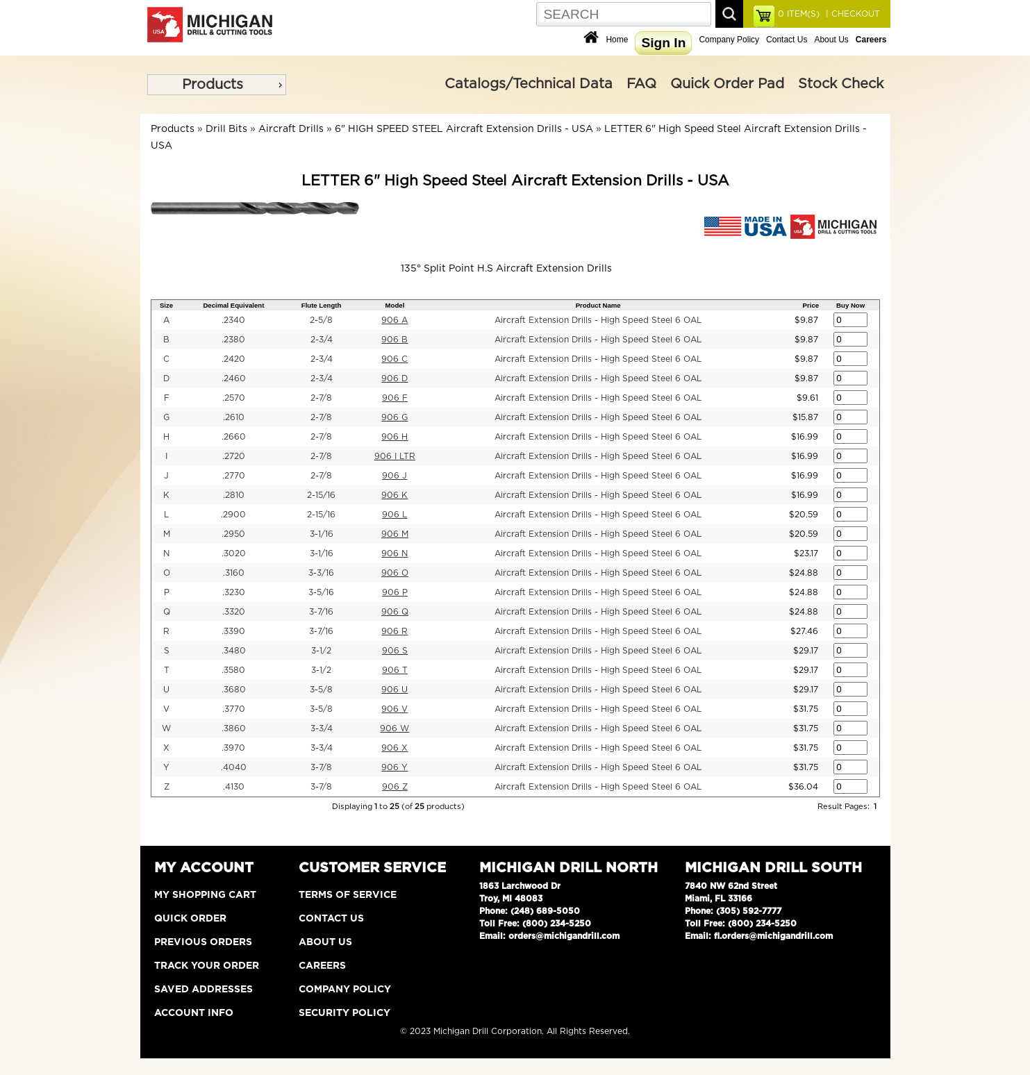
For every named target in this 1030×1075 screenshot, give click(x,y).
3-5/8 (321, 689)
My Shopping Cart (205, 895)
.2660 (234, 437)
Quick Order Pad (727, 84)
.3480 (234, 651)
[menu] (216, 84)
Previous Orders (203, 942)
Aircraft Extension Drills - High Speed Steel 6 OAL (598, 320)
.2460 (234, 378)
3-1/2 (321, 651)
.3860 (234, 728)
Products (212, 85)
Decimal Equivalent (233, 305)
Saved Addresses (203, 989)
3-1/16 (321, 534)
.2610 (233, 417)
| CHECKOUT (851, 14)
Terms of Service (348, 895)
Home (617, 39)
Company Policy (729, 39)
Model (395, 305)
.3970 (233, 748)
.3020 (234, 553)
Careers (322, 966)
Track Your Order (206, 966)
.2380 (233, 339)
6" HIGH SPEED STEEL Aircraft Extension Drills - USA (464, 129)
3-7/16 (321, 612)
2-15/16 (321, 495)
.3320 (233, 612)
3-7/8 (321, 767)
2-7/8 (321, 398)
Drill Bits (226, 129)
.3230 (233, 592)
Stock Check (840, 84)
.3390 (233, 631)
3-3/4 (321, 728)
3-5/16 (321, 592)
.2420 (233, 359)
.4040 (234, 767)
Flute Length (321, 305)
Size (166, 305)
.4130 (233, 787)
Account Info (193, 1013)
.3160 (233, 573)
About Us (831, 39)
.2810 (233, 495)
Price (811, 305)
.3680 (234, 689)
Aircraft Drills (291, 129)
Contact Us (786, 39)
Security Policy (344, 1013)
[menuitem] (216, 84)
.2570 (233, 398)
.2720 (233, 456)
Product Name (598, 305)
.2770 (233, 476)
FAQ (641, 84)
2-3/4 (321, 339)
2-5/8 (321, 320)
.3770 (233, 709)
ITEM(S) (799, 14)
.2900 (233, 514)
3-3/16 (321, 573)
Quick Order (190, 919)
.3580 (233, 670)
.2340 (233, 320)
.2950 (233, 534)
